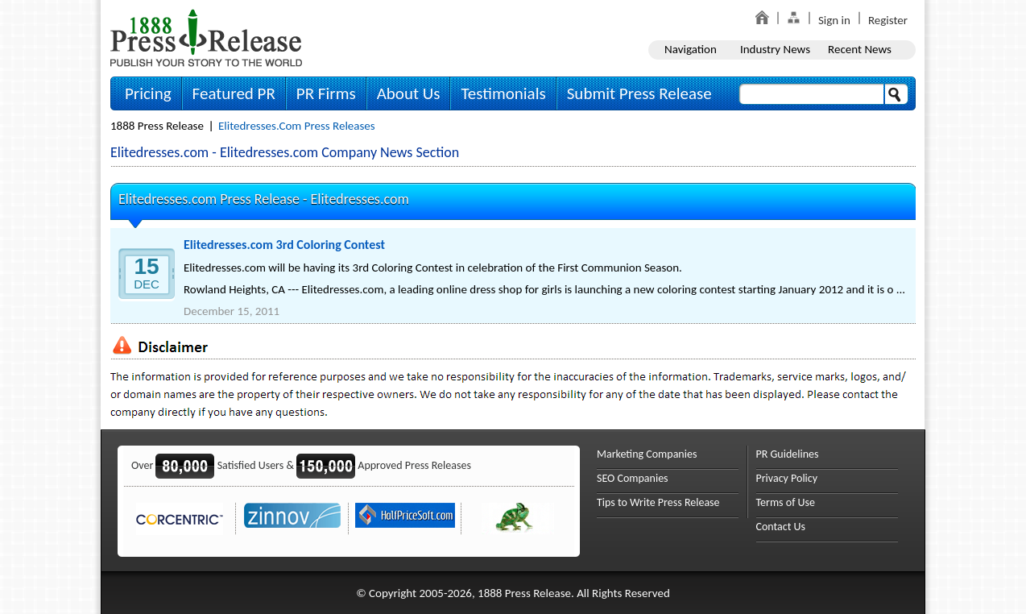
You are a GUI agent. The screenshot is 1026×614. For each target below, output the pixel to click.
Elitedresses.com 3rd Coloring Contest (284, 244)
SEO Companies (632, 478)
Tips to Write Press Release (658, 502)
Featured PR (233, 93)
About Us (409, 93)
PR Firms (326, 93)
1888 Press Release (157, 125)
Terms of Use (786, 502)
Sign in (834, 20)
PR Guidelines (787, 454)
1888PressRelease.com (206, 37)
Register (888, 20)
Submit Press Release (639, 93)
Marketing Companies (647, 454)
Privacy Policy (787, 478)
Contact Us (781, 526)
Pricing (148, 93)
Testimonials (503, 93)
